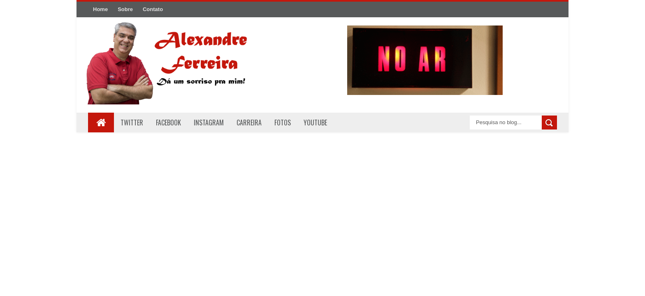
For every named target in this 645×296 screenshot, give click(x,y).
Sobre (125, 9)
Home (100, 9)
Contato (153, 9)
